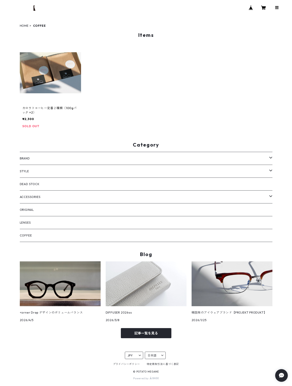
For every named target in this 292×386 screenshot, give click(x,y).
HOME (24, 26)
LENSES (25, 222)
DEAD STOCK (30, 184)
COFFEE (26, 235)
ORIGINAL (27, 210)
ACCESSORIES (30, 197)
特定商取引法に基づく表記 (163, 364)
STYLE (24, 171)
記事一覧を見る (146, 333)
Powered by (146, 378)
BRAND (25, 158)
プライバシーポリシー (126, 364)
